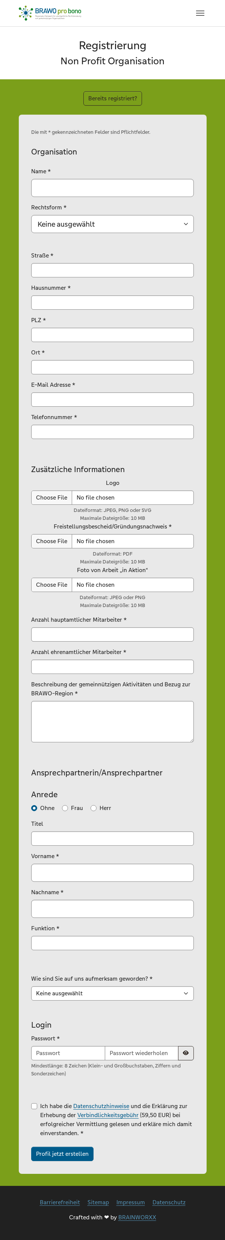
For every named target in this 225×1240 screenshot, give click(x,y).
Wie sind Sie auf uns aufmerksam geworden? (92, 978)
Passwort (45, 1038)
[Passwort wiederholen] (141, 1053)
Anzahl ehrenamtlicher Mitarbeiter (78, 652)
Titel (37, 823)
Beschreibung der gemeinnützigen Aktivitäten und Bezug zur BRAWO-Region (110, 689)
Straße (42, 255)
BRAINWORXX (137, 1217)
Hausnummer (51, 287)
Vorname (45, 856)
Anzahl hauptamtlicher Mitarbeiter (79, 619)
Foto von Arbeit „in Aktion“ (112, 570)
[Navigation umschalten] (200, 13)
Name (41, 171)
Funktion (45, 928)
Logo (112, 482)
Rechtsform (48, 207)
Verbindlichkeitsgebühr (108, 1115)
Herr (105, 808)
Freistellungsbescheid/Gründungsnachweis (113, 526)
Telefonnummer (54, 417)
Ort (38, 352)
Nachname (47, 892)
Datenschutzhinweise (101, 1106)
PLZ (38, 320)
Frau (77, 808)
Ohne (47, 808)
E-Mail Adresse (53, 384)
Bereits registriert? (112, 98)
